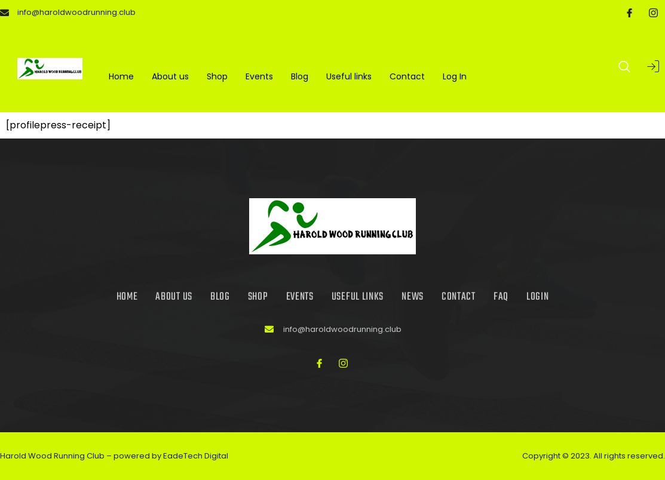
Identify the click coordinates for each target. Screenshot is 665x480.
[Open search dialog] (625, 69)
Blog (299, 76)
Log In (455, 76)
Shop (217, 76)
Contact (407, 76)
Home (121, 76)
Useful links (349, 76)
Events (259, 76)
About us (170, 76)
